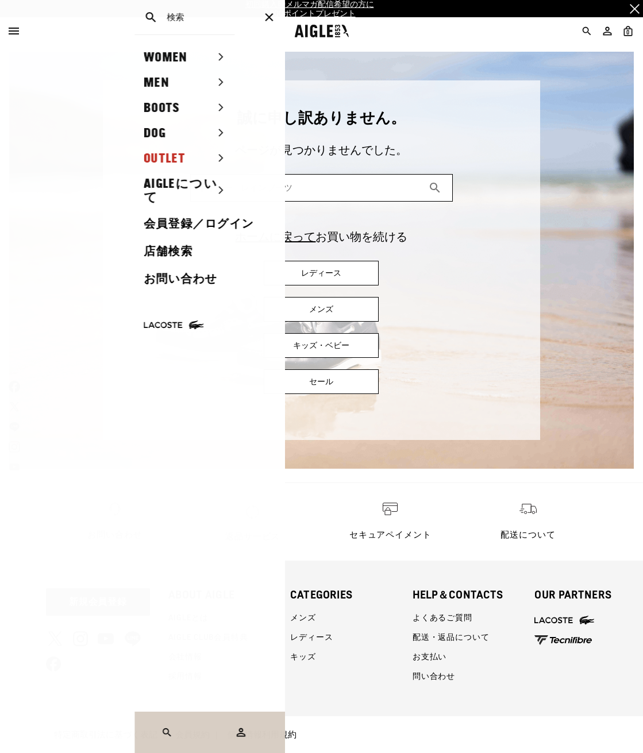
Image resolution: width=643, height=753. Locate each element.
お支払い (429, 656)
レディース (311, 637)
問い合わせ (434, 676)
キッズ (303, 656)
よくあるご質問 (442, 617)
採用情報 (185, 676)
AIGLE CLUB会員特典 (208, 637)
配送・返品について (451, 637)
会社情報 (185, 656)
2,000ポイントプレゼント (310, 13)
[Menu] (14, 31)
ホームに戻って (275, 237)
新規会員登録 (98, 601)
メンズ (303, 617)
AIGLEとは (188, 617)
